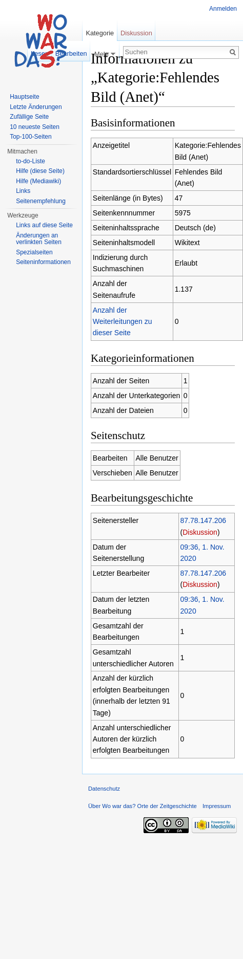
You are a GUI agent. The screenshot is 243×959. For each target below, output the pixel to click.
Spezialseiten (34, 252)
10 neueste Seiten (34, 126)
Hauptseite (24, 96)
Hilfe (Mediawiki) (38, 181)
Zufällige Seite (29, 116)
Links (23, 190)
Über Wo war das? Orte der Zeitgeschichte (142, 806)
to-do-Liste (30, 161)
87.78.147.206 (203, 520)
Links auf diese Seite (44, 225)
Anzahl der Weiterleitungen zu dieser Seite (122, 321)
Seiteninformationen (43, 262)
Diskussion (200, 532)
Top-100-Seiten (30, 136)
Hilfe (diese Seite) (40, 171)
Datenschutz (104, 789)
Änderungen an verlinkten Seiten (39, 239)
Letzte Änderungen (36, 107)
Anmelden (223, 8)
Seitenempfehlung (41, 201)
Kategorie (100, 33)
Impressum (216, 806)
